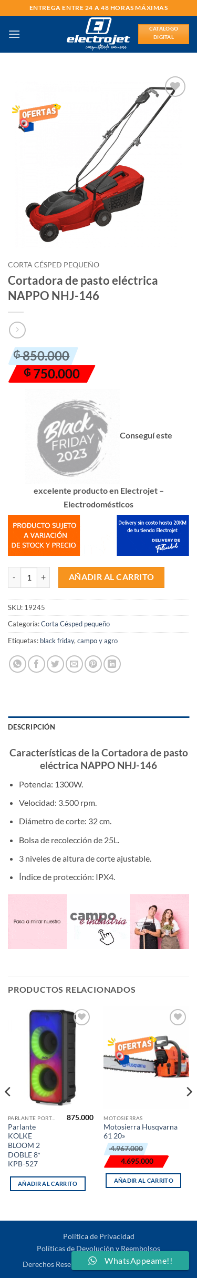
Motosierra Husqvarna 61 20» (140, 1132)
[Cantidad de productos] (28, 577)
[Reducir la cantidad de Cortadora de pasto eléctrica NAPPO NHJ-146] (14, 577)
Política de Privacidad (98, 1236)
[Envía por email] (74, 664)
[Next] (188, 1112)
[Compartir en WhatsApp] (17, 664)
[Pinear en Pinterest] (93, 664)
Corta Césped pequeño (53, 265)
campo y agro (97, 640)
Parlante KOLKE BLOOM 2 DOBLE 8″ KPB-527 (24, 1146)
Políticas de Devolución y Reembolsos (98, 1248)
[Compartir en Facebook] (36, 664)
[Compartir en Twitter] (55, 664)
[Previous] (8, 1112)
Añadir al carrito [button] (48, 1183)
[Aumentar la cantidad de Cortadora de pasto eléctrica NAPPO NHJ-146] (43, 577)
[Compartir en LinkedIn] (112, 664)
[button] (14, 34)
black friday (57, 640)
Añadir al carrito (111, 577)
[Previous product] (17, 330)
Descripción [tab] (31, 727)
